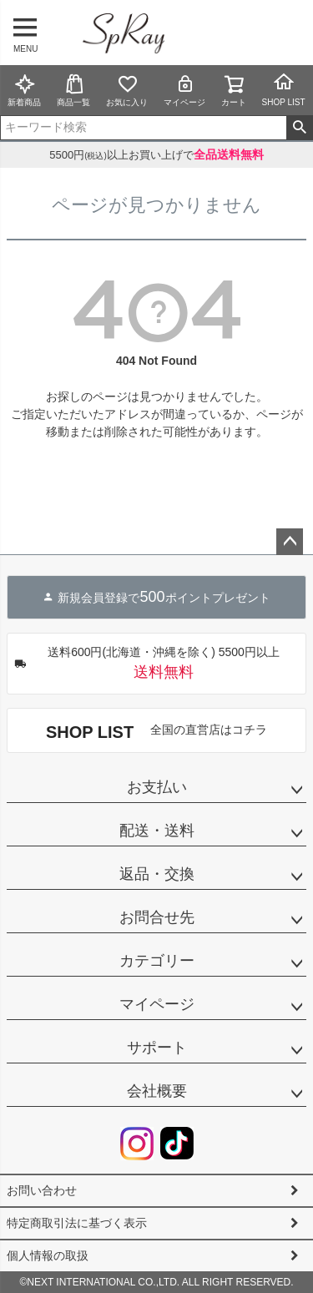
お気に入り (127, 90)
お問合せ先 (156, 917)
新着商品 (24, 90)
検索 (299, 127)
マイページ (184, 90)
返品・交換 (156, 874)
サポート (157, 1047)
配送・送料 (156, 830)
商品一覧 (73, 90)
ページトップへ (289, 541)
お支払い (157, 787)
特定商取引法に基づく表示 (77, 1223)
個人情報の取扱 (47, 1255)
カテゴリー (156, 960)
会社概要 (157, 1091)
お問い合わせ (42, 1190)
